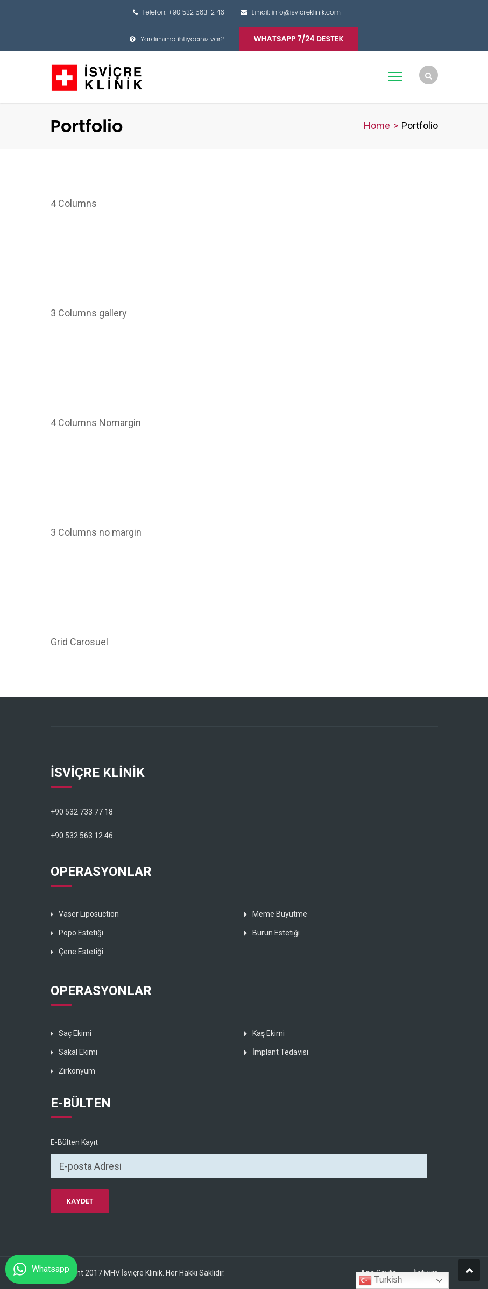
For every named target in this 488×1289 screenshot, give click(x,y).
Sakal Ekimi (78, 1052)
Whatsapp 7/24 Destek (298, 38)
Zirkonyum (77, 1071)
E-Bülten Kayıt (74, 1142)
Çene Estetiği (81, 951)
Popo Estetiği (81, 932)
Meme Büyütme (279, 914)
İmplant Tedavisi (280, 1052)
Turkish (380, 1280)
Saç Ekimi (75, 1033)
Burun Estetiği (276, 932)
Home (377, 125)
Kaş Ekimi (268, 1033)
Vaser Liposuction (89, 914)
